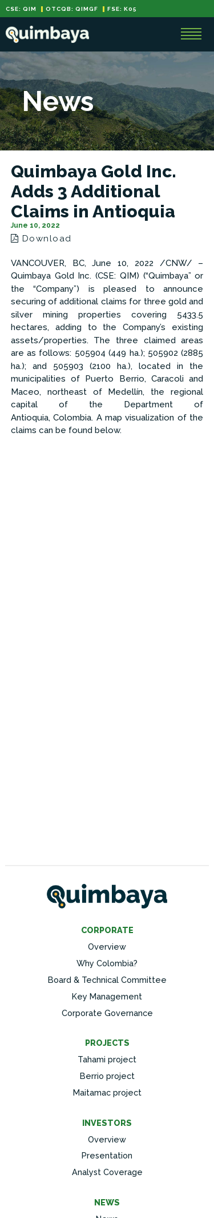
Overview (107, 946)
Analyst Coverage (107, 1172)
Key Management (107, 996)
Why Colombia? (107, 963)
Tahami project (107, 1059)
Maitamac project (107, 1092)
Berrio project (107, 1076)
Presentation (107, 1155)
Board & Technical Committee (107, 980)
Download (41, 238)
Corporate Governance (107, 1013)
